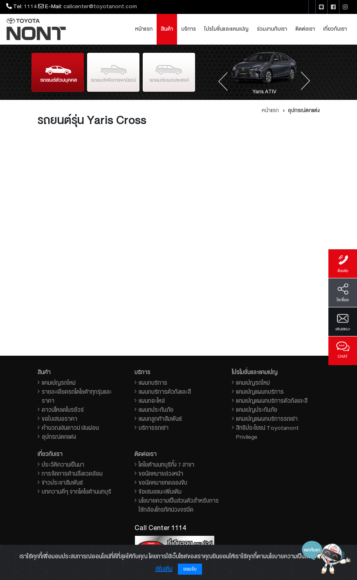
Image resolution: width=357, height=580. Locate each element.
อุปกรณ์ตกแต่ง (59, 437)
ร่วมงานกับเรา (272, 29)
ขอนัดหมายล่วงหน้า (161, 473)
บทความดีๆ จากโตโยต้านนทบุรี (76, 491)
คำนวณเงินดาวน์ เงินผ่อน (70, 428)
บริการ (188, 29)
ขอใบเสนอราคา (59, 419)
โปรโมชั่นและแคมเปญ (226, 29)
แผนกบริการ (153, 383)
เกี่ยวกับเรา (335, 29)
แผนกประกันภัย (156, 410)
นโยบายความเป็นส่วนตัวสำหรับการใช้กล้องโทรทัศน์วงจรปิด (179, 505)
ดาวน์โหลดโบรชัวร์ (63, 410)
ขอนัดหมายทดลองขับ (163, 482)
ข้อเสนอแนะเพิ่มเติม (160, 491)
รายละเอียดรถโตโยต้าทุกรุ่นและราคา (77, 396)
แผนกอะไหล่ (152, 401)
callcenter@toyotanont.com (100, 6)
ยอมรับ (190, 569)
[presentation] (223, 80)
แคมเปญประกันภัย (256, 410)
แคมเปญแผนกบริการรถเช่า (267, 419)
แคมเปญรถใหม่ (59, 383)
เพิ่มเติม (164, 568)
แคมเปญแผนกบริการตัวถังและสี (272, 401)
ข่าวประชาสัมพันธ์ (62, 482)
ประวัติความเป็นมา (63, 464)
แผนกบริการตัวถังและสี (165, 392)
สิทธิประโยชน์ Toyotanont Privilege (267, 432)
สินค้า (167, 29)
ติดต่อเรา (305, 29)
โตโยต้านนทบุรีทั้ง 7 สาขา (166, 464)
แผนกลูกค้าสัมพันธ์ (160, 419)
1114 (30, 6)
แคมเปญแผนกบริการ (260, 392)
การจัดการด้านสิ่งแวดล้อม (72, 473)
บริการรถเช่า (153, 428)
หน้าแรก (144, 29)
